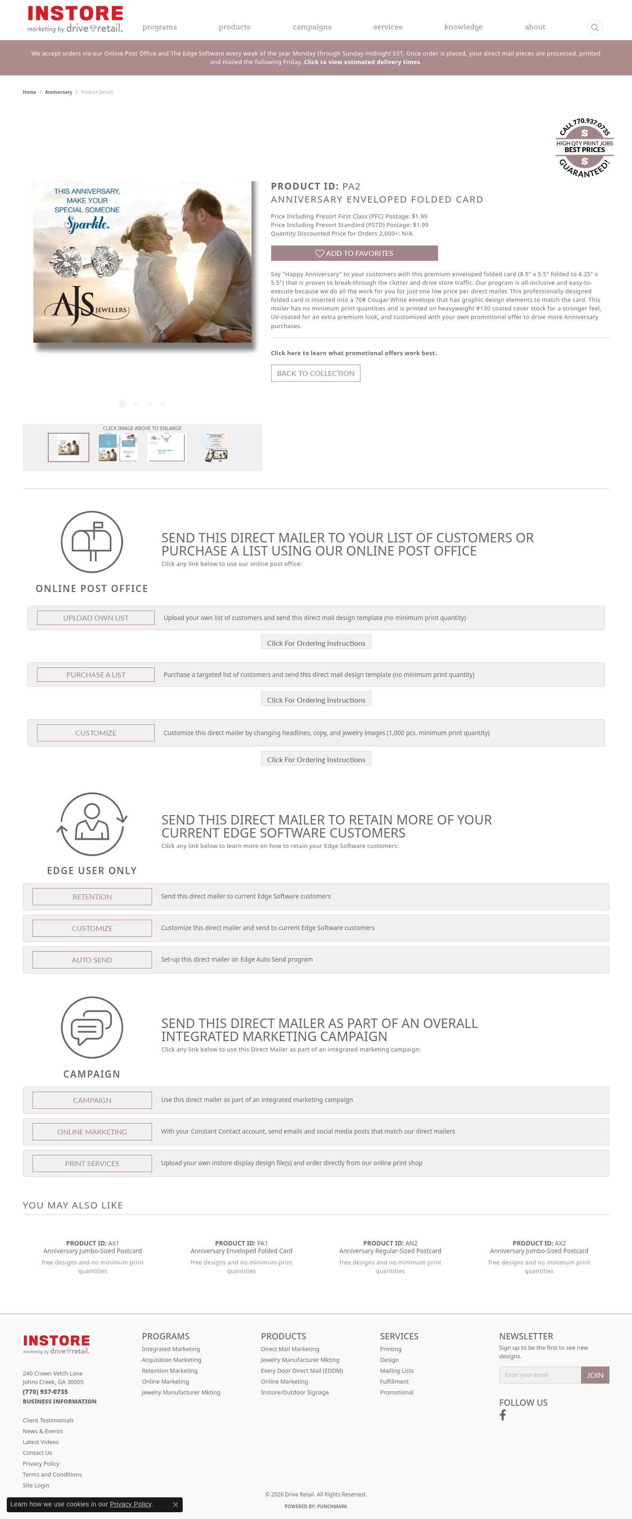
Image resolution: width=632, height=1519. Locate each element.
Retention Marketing (170, 1370)
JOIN (595, 1375)
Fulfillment (394, 1381)
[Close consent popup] (175, 1504)
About (535, 27)
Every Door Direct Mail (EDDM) (302, 1370)
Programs (160, 27)
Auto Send (92, 959)
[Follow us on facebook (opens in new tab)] (502, 1415)
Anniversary (58, 92)
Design (389, 1360)
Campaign (92, 1100)
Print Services (92, 1163)
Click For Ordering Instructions (316, 643)
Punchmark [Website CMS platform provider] (332, 1506)
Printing (391, 1349)
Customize (95, 732)
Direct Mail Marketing (290, 1349)
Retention (92, 896)
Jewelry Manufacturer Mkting (181, 1392)
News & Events (43, 1431)
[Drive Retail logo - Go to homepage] (76, 25)
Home (30, 92)
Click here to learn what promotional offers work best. (354, 353)
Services (388, 27)
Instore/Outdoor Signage (295, 1392)
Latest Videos (41, 1442)
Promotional (397, 1392)
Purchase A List (95, 674)
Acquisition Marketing (172, 1360)
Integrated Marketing (171, 1349)
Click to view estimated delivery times (362, 62)
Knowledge (463, 27)
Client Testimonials (48, 1420)
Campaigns (312, 27)
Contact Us (37, 1453)
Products (234, 27)
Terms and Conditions (52, 1474)
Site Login (36, 1485)
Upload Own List (96, 617)
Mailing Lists (397, 1370)
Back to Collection (316, 373)
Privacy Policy (41, 1463)
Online (92, 1131)
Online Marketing (165, 1381)
